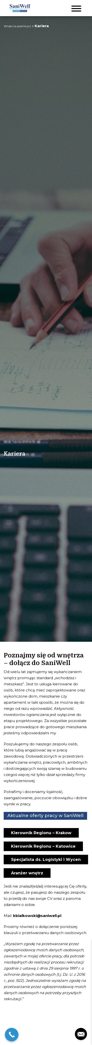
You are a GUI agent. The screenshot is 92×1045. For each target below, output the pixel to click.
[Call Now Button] (11, 1034)
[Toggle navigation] (76, 8)
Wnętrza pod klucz (17, 26)
